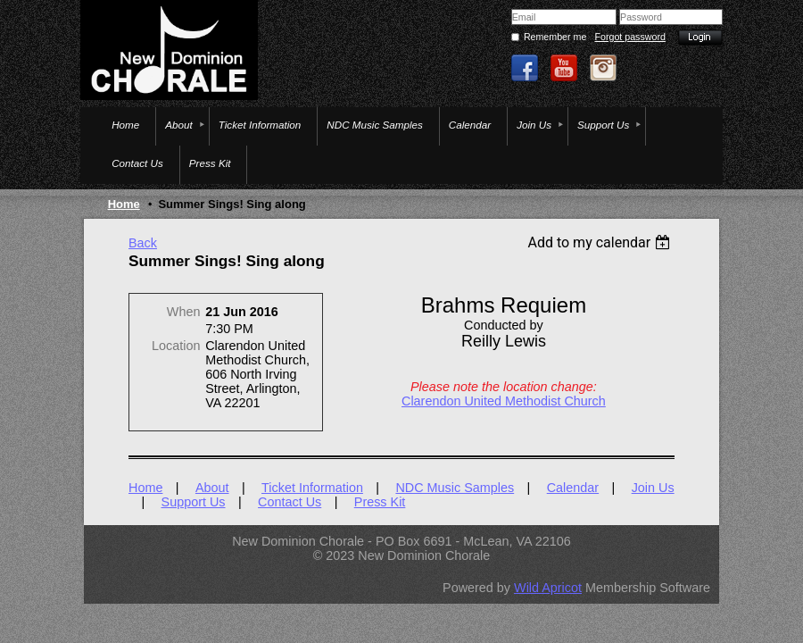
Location (176, 345)
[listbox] (601, 242)
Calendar (573, 487)
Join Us (653, 487)
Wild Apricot (548, 587)
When (184, 312)
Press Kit (380, 502)
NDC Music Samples (454, 487)
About (212, 487)
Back (142, 243)
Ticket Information (312, 487)
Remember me (555, 36)
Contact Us (289, 502)
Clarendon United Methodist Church (504, 401)
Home (124, 204)
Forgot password (630, 36)
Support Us (193, 502)
